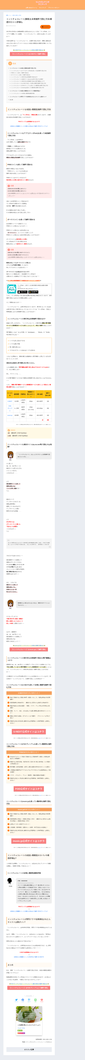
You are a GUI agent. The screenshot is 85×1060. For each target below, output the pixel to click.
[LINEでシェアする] (35, 1001)
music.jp (39, 847)
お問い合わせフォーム (31, 7)
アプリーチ (35, 288)
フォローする (21, 1028)
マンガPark (29, 1042)
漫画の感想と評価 (47, 1039)
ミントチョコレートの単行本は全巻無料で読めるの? (24, 77)
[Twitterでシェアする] (16, 1001)
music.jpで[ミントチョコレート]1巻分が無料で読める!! (29, 645)
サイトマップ (42, 7)
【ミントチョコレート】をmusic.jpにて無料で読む (28, 649)
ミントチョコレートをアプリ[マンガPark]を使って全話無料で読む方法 (29, 70)
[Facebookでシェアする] (22, 1001)
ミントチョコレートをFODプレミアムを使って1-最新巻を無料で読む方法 (29, 85)
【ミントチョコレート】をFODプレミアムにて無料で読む (28, 988)
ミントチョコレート (39, 1042)
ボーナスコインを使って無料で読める (20, 74)
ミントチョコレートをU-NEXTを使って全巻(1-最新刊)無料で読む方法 (28, 83)
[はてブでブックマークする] (29, 1001)
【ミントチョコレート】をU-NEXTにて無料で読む (29, 54)
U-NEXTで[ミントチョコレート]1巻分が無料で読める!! (29, 50)
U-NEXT (39, 738)
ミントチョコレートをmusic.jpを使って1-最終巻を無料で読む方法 (27, 87)
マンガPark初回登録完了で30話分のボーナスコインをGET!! (25, 280)
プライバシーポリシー (53, 7)
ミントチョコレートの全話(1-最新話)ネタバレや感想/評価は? (26, 90)
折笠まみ (49, 1042)
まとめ (11, 99)
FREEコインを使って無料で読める (20, 72)
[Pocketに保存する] (41, 1001)
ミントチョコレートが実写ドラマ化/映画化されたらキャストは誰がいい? (29, 96)
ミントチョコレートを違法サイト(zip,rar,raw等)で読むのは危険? (27, 79)
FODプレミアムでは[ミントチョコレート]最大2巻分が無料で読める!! (29, 984)
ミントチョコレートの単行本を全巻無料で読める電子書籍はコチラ (28, 81)
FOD (40, 795)
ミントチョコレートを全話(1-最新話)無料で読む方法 (24, 68)
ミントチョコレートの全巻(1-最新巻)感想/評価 (22, 93)
